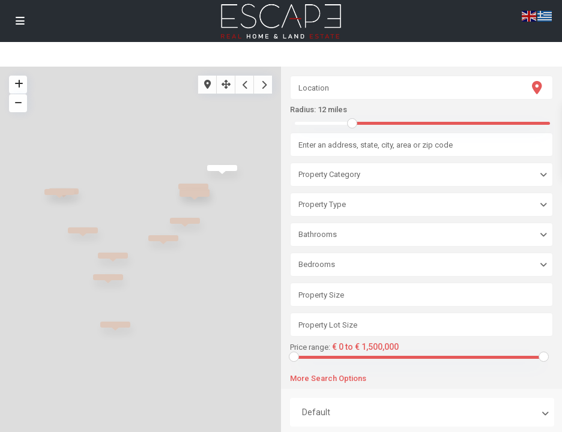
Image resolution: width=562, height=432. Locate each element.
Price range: (310, 347)
